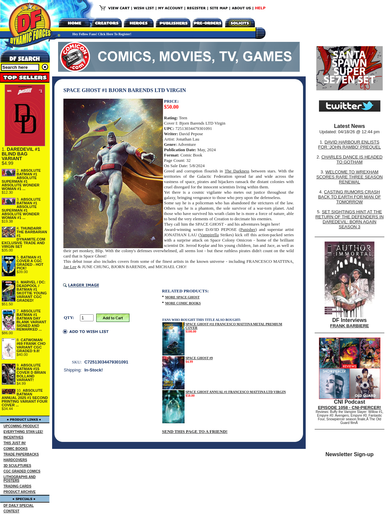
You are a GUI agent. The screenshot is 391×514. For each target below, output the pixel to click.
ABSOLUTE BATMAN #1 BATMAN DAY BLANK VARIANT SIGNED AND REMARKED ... (31, 320)
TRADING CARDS (18, 486)
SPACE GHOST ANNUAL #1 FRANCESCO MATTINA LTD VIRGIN (236, 392)
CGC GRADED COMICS (22, 471)
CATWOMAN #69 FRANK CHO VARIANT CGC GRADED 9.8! (31, 345)
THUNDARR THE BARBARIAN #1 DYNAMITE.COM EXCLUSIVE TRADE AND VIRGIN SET (24, 237)
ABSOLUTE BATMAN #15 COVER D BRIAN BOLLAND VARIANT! (31, 372)
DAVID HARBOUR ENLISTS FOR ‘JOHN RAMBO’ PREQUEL (349, 145)
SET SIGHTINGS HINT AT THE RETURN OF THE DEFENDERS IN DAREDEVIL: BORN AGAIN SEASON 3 (349, 219)
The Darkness (237, 170)
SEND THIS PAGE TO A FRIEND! (194, 431)
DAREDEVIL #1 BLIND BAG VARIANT (21, 154)
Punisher (248, 229)
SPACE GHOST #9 (199, 358)
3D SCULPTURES (17, 465)
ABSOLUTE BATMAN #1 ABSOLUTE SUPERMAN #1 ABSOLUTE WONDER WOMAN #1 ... (21, 179)
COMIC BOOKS (16, 449)
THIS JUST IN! (15, 443)
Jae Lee (69, 266)
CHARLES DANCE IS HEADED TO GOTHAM (351, 159)
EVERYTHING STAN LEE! (23, 432)
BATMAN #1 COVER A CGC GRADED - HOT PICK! (30, 262)
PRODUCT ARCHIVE (20, 492)
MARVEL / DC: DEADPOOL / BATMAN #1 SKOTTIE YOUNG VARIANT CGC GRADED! (32, 291)
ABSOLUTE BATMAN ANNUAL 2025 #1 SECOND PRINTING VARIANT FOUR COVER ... (25, 397)
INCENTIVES (14, 437)
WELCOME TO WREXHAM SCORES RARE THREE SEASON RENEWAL (349, 176)
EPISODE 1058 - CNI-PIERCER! (349, 407)
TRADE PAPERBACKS (21, 454)
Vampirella (209, 234)
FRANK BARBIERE (349, 325)
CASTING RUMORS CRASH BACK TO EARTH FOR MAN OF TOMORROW (349, 196)
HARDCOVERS (15, 460)
